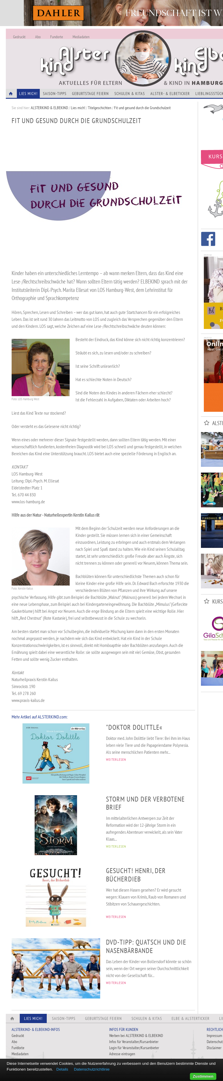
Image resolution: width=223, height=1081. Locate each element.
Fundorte (56, 36)
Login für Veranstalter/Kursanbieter (134, 1047)
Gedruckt (19, 36)
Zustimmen (203, 1076)
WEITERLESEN (116, 759)
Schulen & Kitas (129, 93)
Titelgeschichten (99, 107)
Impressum (214, 1035)
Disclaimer (214, 1047)
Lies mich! (78, 107)
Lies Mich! (28, 93)
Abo (38, 36)
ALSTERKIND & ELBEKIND (49, 107)
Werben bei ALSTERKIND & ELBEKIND (136, 1035)
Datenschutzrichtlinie (91, 1069)
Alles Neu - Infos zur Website (101, 52)
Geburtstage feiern (90, 93)
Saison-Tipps (54, 93)
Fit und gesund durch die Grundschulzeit (142, 107)
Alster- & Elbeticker (170, 93)
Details (62, 1069)
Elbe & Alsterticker (191, 1018)
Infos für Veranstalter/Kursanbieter (134, 1041)
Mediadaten (81, 36)
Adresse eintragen (122, 1053)
